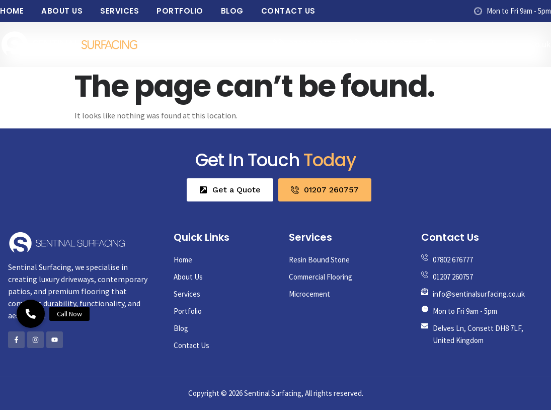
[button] (31, 314)
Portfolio (179, 11)
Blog (232, 11)
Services (119, 11)
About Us (62, 11)
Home (12, 11)
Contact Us (288, 11)
